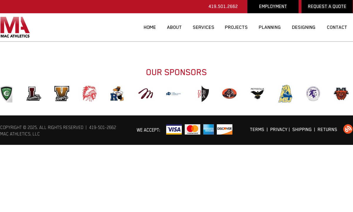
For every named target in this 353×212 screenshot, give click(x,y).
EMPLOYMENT (273, 6)
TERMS (257, 129)
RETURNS (327, 129)
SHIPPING (302, 129)
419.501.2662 (223, 6)
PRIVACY (279, 129)
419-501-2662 (102, 127)
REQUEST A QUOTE (327, 6)
